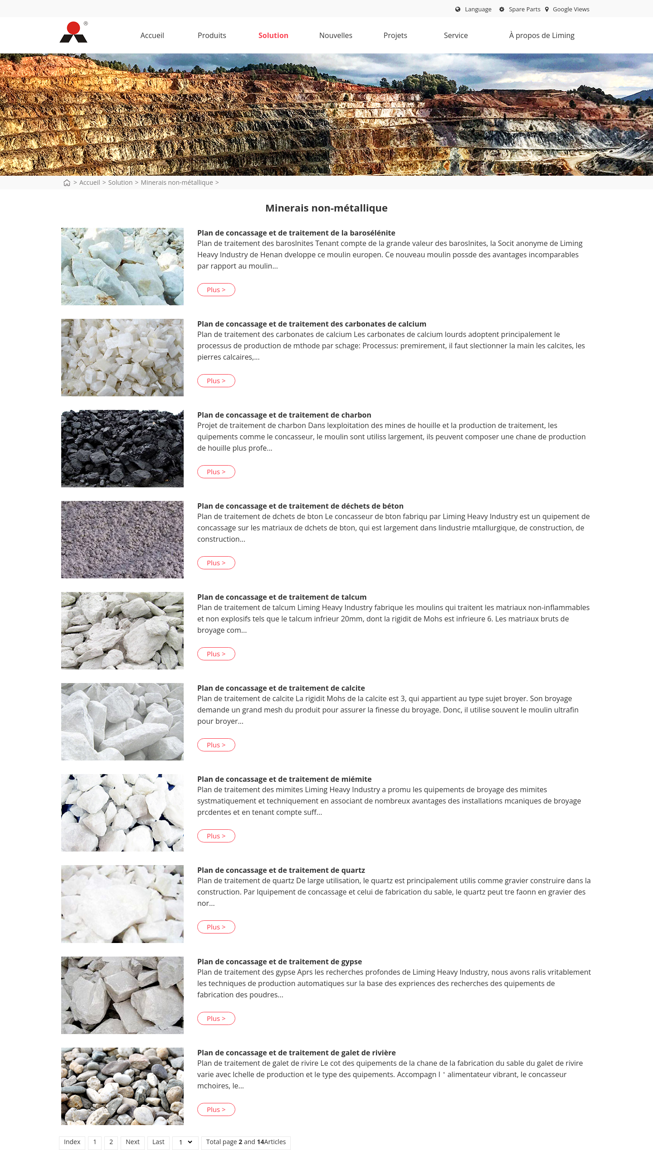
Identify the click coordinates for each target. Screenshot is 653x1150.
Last (158, 1141)
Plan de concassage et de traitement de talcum (282, 597)
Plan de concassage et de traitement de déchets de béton (300, 506)
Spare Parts (520, 9)
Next (133, 1141)
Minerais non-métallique (177, 182)
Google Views (567, 9)
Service (454, 37)
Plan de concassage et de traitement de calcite (281, 688)
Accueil (152, 35)
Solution (273, 37)
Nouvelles (335, 37)
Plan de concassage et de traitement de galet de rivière (296, 1053)
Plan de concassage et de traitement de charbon (284, 415)
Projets (393, 37)
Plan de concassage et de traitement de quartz (281, 870)
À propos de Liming (538, 37)
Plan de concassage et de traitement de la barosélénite (296, 233)
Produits (212, 37)
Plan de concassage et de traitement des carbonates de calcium (311, 324)
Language (478, 9)
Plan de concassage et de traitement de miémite (284, 779)
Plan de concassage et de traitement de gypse (279, 962)
